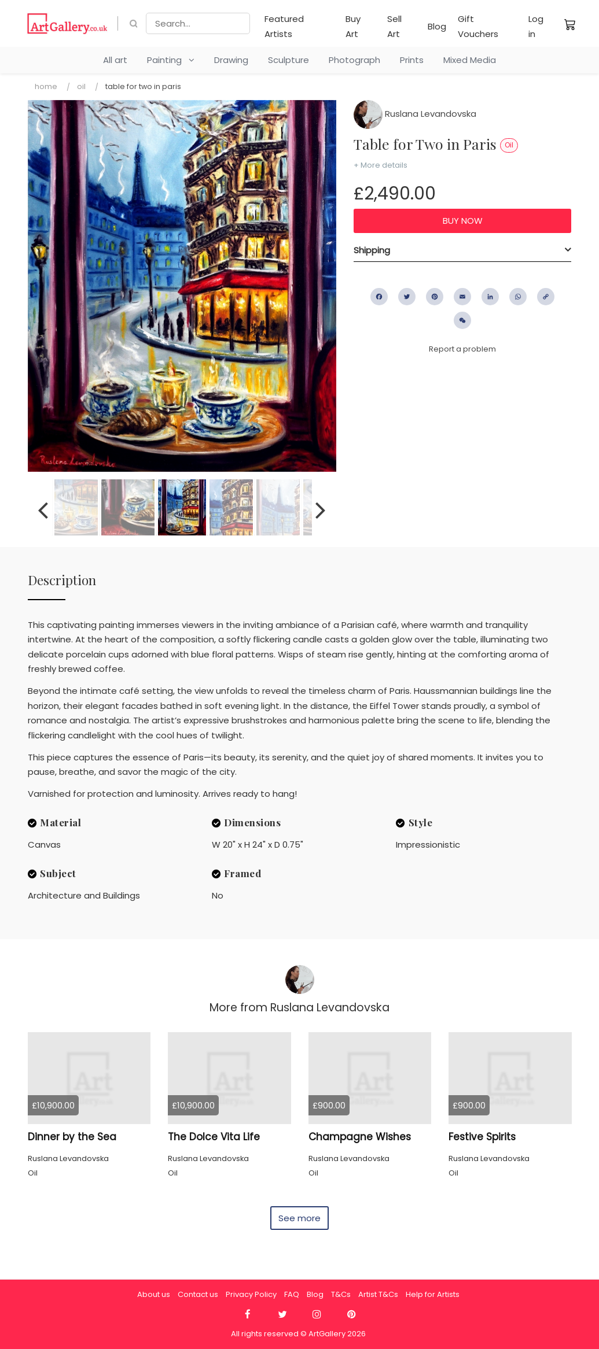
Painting (170, 60)
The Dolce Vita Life (214, 1137)
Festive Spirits (482, 1137)
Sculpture (288, 60)
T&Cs (341, 1294)
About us (153, 1294)
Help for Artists (433, 1294)
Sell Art (394, 26)
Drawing (231, 60)
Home (46, 86)
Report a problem (462, 348)
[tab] (463, 250)
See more (299, 1218)
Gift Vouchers (478, 26)
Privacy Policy (251, 1294)
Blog (437, 26)
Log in (535, 26)
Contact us (198, 1294)
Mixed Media (469, 60)
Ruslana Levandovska (415, 114)
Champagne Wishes (359, 1137)
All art (115, 60)
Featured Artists (284, 26)
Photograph (354, 60)
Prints (412, 60)
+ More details (380, 165)
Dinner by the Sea (72, 1137)
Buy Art (353, 26)
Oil (81, 86)
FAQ (291, 1294)
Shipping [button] (372, 250)
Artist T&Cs (378, 1294)
